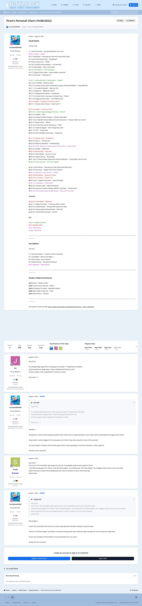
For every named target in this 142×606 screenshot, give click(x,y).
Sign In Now (103, 558)
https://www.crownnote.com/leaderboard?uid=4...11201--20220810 (71, 307)
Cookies (33, 602)
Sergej (15, 469)
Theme (7, 602)
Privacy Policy (16, 602)
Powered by (129, 602)
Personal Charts (38, 27)
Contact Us (26, 602)
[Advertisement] (71, 325)
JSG (15, 368)
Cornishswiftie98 (14, 27)
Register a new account (39, 558)
